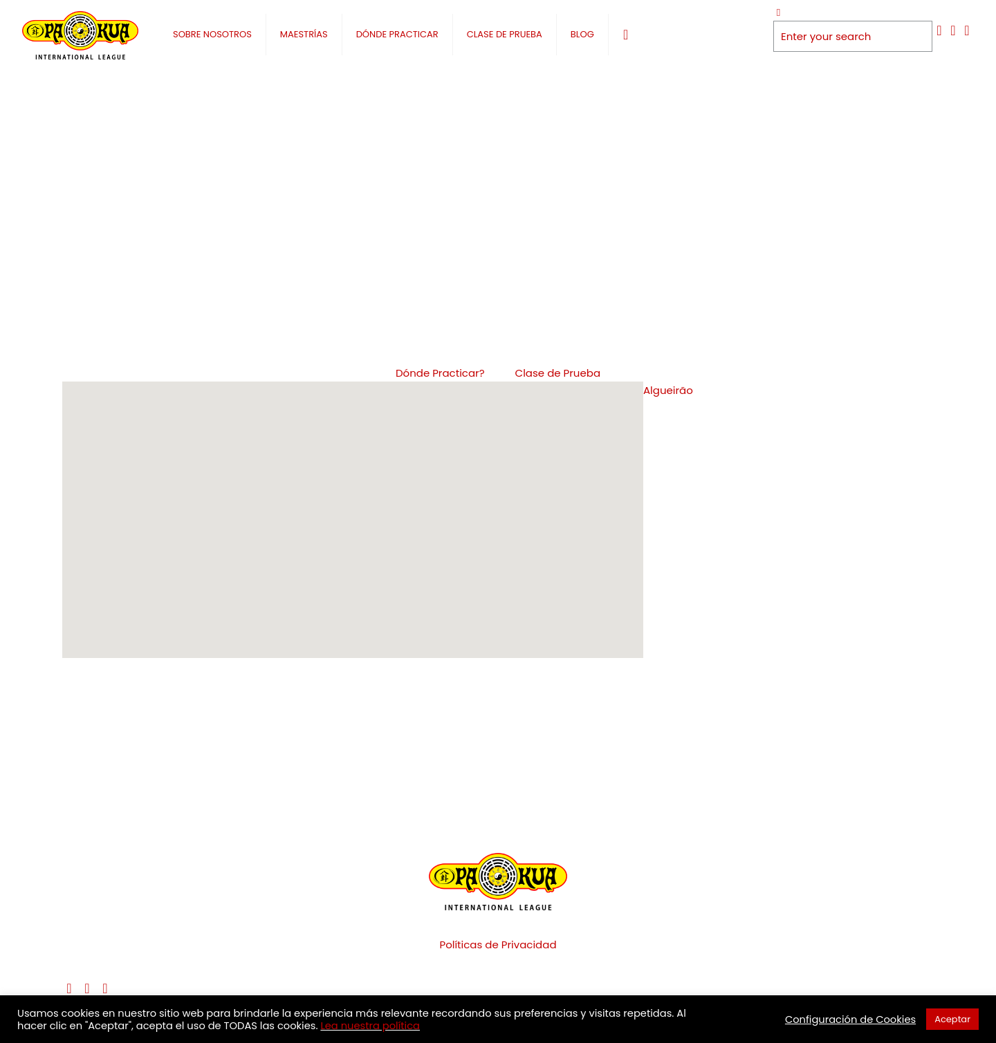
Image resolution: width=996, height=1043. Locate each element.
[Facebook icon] (939, 30)
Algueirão (668, 390)
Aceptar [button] (952, 1019)
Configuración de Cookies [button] (850, 1019)
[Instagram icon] (967, 30)
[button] (370, 522)
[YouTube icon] (953, 30)
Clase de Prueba (557, 373)
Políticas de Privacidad (497, 944)
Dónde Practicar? (440, 373)
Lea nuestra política (370, 1026)
